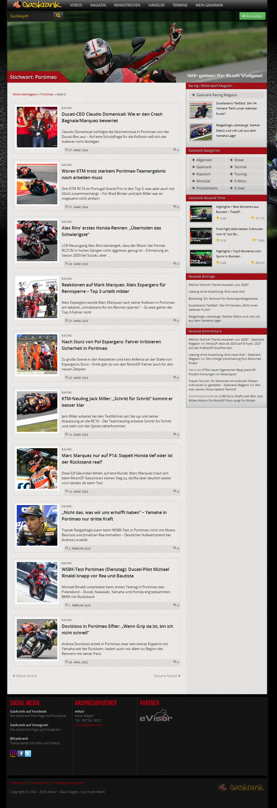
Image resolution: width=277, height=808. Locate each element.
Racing (67, 107)
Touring (238, 174)
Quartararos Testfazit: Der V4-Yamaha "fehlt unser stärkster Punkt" (236, 108)
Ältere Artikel (25, 675)
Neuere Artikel (167, 675)
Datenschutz (40, 783)
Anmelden (252, 16)
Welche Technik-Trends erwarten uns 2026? (219, 285)
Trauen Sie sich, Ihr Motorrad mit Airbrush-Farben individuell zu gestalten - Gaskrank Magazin (223, 383)
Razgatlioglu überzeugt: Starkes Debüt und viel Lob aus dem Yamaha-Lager (238, 130)
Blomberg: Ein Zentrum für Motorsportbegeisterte (223, 298)
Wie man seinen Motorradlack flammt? (224, 387)
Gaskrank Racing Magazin (214, 94)
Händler (156, 5)
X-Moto (237, 181)
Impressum (18, 783)
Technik (238, 166)
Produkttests (204, 188)
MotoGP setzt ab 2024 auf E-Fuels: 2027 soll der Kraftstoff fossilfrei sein (225, 345)
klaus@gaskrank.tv (89, 725)
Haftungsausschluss (68, 783)
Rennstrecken (127, 5)
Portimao (47, 94)
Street (236, 159)
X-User (237, 188)
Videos (76, 5)
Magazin (98, 5)
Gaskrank (201, 166)
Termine (180, 5)
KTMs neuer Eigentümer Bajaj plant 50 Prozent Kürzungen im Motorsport (222, 372)
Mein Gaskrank (209, 5)
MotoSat (200, 181)
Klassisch (201, 174)
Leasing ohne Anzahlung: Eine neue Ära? (217, 291)
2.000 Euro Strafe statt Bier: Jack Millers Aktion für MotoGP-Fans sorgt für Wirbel (226, 398)
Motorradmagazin (25, 94)
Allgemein (201, 159)
